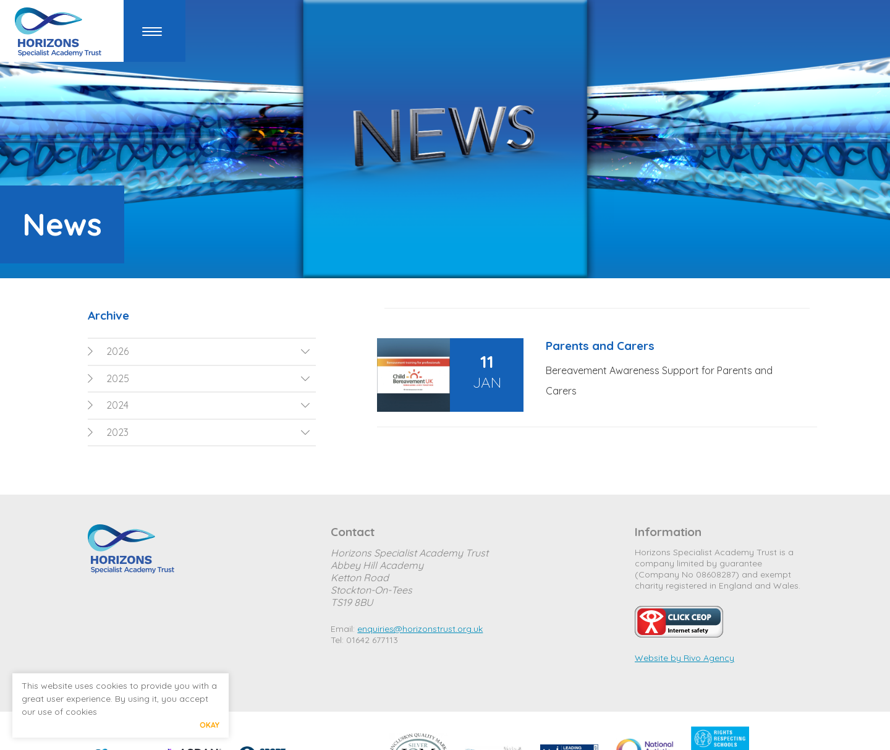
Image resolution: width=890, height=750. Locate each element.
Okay (209, 725)
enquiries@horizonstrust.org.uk (420, 628)
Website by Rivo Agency (684, 657)
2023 (108, 432)
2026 (108, 351)
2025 (108, 378)
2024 (108, 405)
